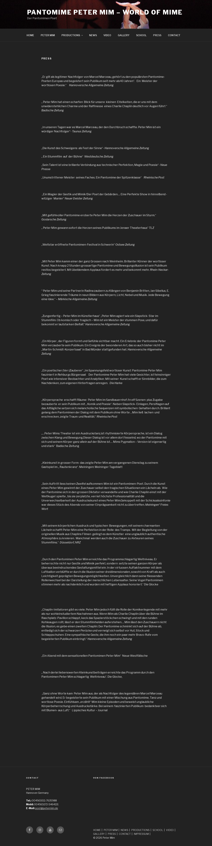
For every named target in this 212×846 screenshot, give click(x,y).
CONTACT (174, 35)
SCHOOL (141, 35)
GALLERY (124, 35)
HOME (30, 35)
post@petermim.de (46, 808)
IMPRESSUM (141, 833)
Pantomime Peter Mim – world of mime (105, 12)
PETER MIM (48, 35)
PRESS (157, 35)
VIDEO (107, 35)
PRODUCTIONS (72, 35)
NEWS (93, 35)
